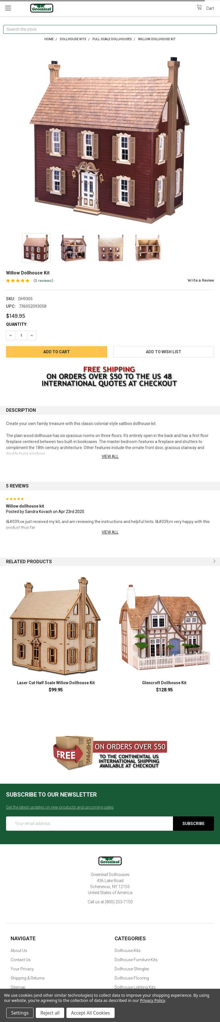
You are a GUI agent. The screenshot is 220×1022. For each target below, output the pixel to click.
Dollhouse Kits (73, 39)
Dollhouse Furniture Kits (136, 959)
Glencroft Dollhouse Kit (164, 682)
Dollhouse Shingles (132, 969)
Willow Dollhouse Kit (157, 39)
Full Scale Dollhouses (112, 39)
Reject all (50, 1013)
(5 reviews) (43, 280)
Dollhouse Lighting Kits (135, 987)
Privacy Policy (152, 1000)
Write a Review (201, 280)
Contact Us (21, 959)
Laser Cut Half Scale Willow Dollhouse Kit (56, 682)
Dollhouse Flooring (132, 978)
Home (49, 39)
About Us (19, 950)
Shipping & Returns (28, 978)
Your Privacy (22, 969)
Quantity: (17, 324)
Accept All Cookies (90, 1013)
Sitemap (18, 987)
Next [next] (214, 561)
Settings (20, 1013)
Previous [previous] (206, 561)
